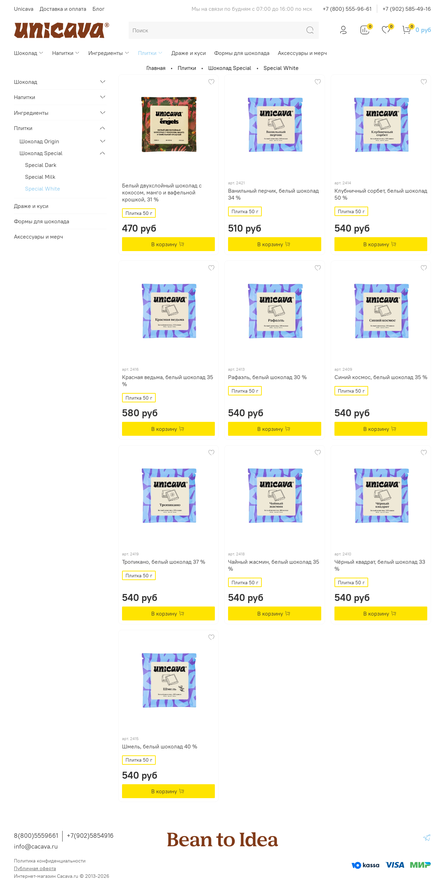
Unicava (23, 8)
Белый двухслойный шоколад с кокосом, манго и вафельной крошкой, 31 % (162, 192)
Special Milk (40, 176)
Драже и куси (188, 52)
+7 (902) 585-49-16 (406, 8)
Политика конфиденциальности (50, 861)
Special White (42, 188)
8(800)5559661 (36, 836)
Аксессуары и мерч (302, 52)
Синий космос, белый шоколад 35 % (380, 377)
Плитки (150, 52)
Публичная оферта (35, 868)
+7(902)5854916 (90, 836)
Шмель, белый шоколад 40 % (159, 746)
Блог (98, 8)
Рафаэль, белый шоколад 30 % (267, 377)
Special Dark (40, 164)
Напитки (66, 52)
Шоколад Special (229, 67)
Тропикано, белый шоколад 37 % (163, 561)
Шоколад (29, 52)
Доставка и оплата (63, 8)
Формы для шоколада (241, 52)
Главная (155, 67)
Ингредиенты (108, 52)
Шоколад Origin (39, 141)
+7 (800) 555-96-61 (347, 8)
